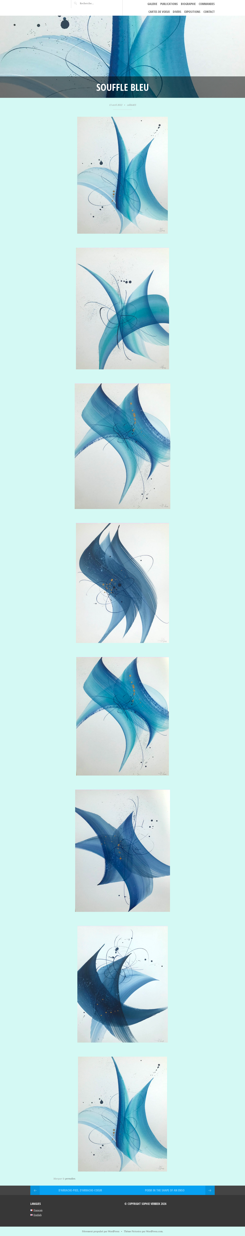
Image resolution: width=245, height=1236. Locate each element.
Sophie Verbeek (48, 4)
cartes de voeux (159, 12)
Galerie (152, 4)
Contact (209, 12)
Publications (169, 4)
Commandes (207, 4)
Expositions (192, 12)
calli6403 (131, 104)
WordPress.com (154, 1231)
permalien (70, 1178)
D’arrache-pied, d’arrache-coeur (80, 1190)
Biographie (188, 4)
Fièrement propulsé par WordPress (100, 1231)
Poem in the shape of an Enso (165, 1190)
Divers (177, 12)
